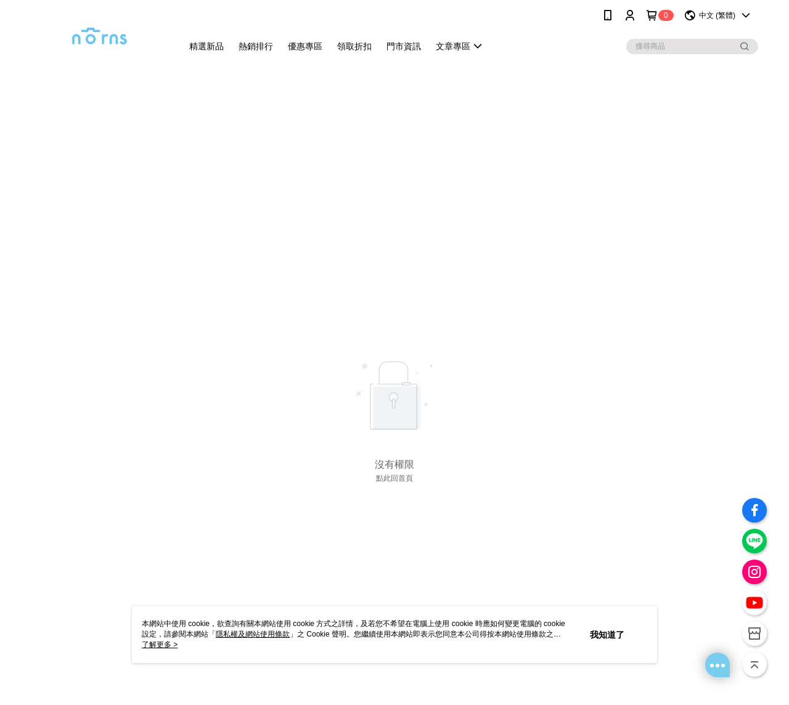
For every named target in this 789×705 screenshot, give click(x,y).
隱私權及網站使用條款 (253, 634)
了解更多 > (160, 644)
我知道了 (607, 635)
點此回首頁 (394, 478)
